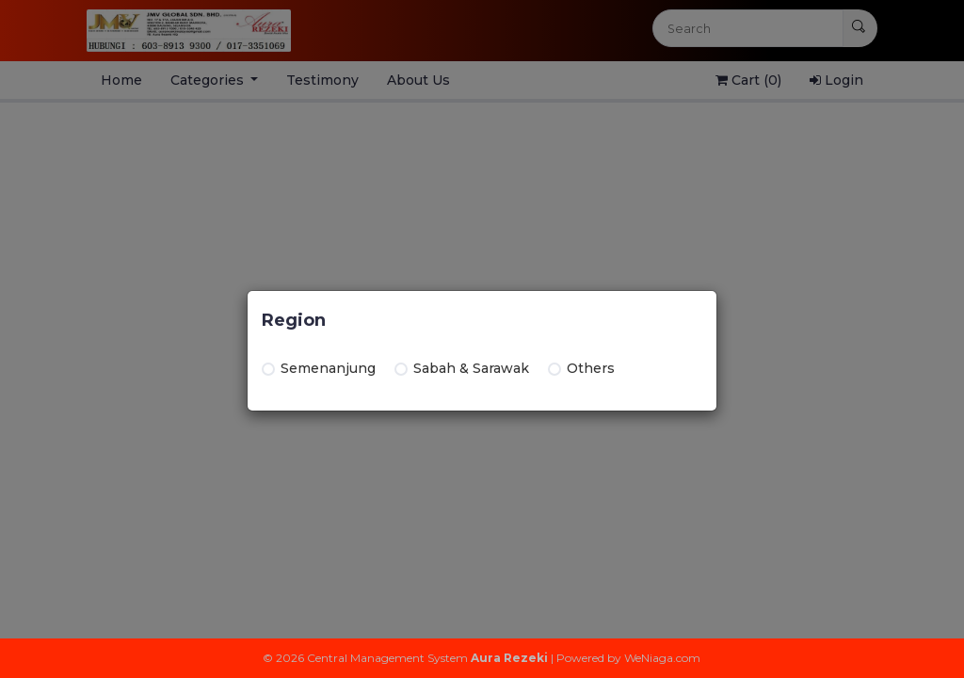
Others (581, 368)
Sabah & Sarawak (461, 368)
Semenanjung (319, 368)
